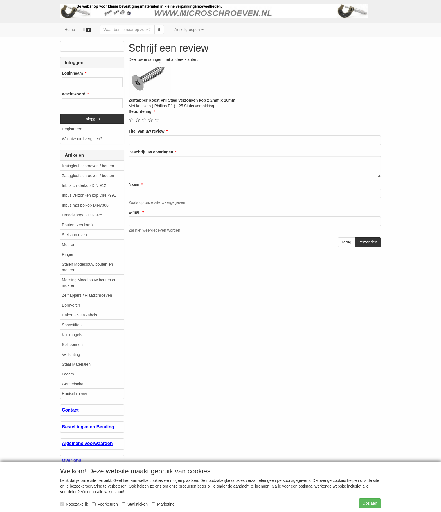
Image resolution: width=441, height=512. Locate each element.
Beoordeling (140, 111)
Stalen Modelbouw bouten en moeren (87, 267)
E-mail (134, 212)
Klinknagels (72, 334)
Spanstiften (72, 325)
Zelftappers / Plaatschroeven (87, 295)
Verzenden (367, 242)
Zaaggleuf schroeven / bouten (88, 175)
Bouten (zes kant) (77, 225)
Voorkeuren (105, 504)
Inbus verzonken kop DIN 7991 (89, 195)
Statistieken (135, 504)
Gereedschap (74, 384)
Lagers (68, 374)
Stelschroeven (74, 234)
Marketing (163, 504)
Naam (134, 184)
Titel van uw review (146, 131)
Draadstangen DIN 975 (82, 215)
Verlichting (71, 354)
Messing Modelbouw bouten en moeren (89, 283)
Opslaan (370, 503)
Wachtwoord (73, 94)
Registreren (72, 129)
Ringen (68, 254)
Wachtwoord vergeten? (82, 139)
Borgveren (71, 305)
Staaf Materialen (76, 364)
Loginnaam (72, 73)
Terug (346, 242)
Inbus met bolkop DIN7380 (85, 205)
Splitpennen (72, 344)
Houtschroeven (75, 394)
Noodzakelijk (74, 504)
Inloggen (92, 119)
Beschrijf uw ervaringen (151, 152)
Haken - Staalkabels (79, 315)
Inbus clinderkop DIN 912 (84, 185)
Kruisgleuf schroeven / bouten (88, 166)
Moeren (68, 244)
